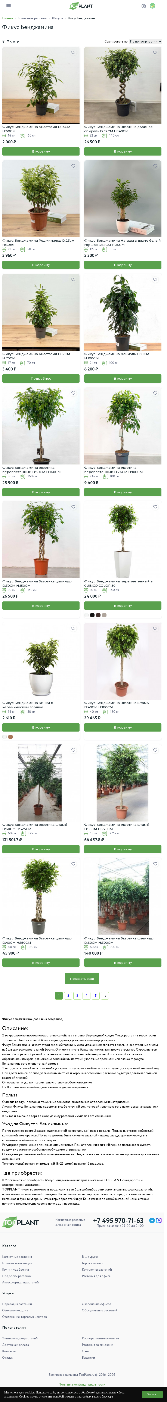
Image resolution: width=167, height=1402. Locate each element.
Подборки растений (16, 1276)
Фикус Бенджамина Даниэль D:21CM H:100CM (116, 356)
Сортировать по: (117, 42)
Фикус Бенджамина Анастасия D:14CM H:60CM (36, 129)
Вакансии (88, 1357)
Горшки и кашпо (93, 1263)
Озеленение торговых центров (24, 1317)
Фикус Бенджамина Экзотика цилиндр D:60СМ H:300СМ (119, 940)
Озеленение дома (15, 1310)
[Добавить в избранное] (73, 53)
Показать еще (82, 979)
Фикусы (57, 18)
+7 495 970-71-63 (118, 1221)
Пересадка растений (17, 1304)
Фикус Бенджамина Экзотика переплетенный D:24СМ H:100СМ (113, 470)
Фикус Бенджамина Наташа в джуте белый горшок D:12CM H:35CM (122, 242)
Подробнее (41, 378)
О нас (86, 1351)
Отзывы (7, 1357)
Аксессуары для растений (20, 1282)
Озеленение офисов (96, 1304)
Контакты (9, 1351)
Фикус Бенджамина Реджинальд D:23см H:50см (38, 242)
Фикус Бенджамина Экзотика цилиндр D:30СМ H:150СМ (37, 583)
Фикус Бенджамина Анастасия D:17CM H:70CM (36, 356)
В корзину (41, 151)
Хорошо (152, 1394)
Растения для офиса (96, 1276)
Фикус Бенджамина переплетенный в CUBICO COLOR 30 (118, 583)
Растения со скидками (97, 1345)
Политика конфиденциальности (82, 1384)
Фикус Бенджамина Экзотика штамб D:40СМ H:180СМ (116, 705)
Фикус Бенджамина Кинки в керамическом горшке (27, 705)
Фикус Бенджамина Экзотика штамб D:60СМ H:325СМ (34, 827)
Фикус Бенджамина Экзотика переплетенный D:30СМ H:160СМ (31, 470)
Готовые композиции (17, 1263)
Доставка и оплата (15, 1345)
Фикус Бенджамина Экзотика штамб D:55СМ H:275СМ (116, 827)
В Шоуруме (90, 1257)
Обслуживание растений (99, 1310)
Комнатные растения (32, 18)
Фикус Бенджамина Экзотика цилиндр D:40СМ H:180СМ (37, 940)
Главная (7, 18)
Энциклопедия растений (20, 1338)
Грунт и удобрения (15, 1269)
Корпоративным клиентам (100, 1338)
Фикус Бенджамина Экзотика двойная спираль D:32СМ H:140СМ (118, 129)
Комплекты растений (97, 1269)
